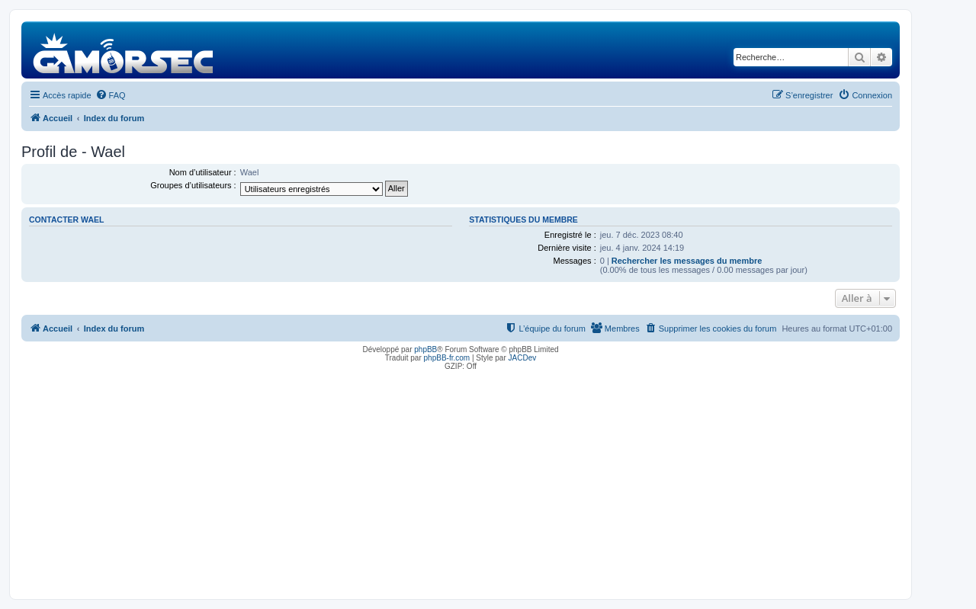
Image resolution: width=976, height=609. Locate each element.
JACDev (523, 358)
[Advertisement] (460, 481)
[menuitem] (110, 95)
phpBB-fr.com (447, 358)
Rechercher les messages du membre (687, 260)
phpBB (425, 349)
